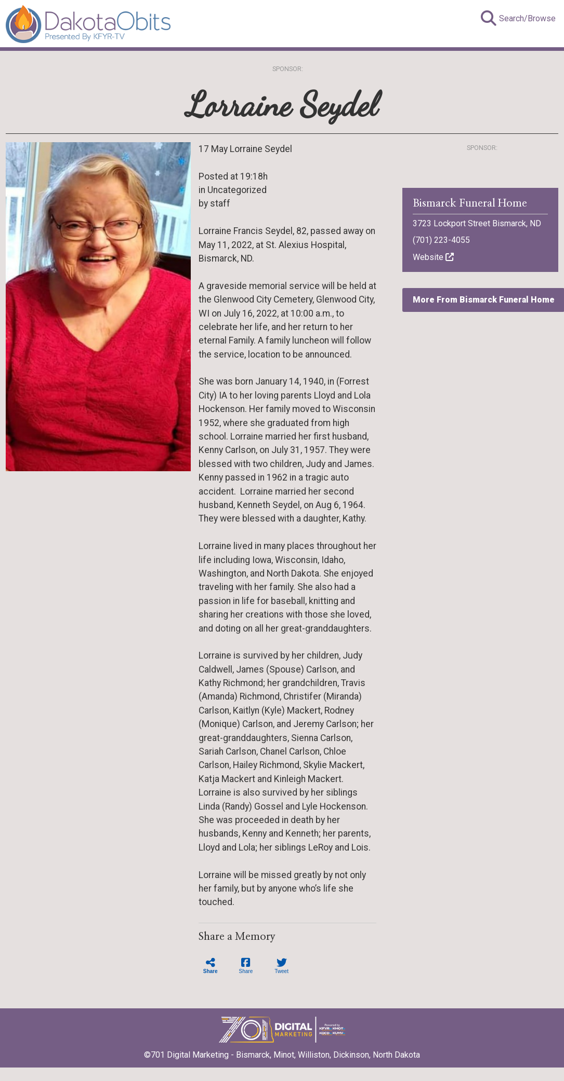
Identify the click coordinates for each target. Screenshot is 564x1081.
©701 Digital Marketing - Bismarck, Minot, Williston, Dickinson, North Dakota (282, 1051)
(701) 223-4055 (441, 240)
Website (433, 257)
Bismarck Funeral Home (470, 203)
